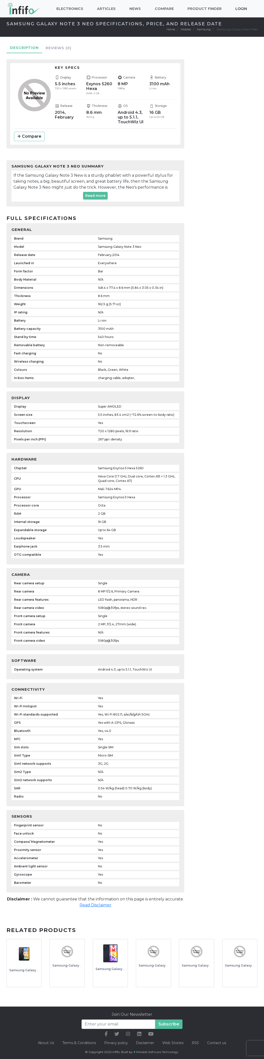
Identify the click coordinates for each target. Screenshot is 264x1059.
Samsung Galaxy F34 (26, 970)
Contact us (217, 1042)
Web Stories (173, 1042)
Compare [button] (164, 8)
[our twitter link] (116, 1033)
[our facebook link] (106, 1033)
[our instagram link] (128, 1033)
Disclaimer (145, 1042)
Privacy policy (115, 1042)
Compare (29, 136)
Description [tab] (24, 47)
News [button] (135, 8)
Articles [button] (106, 8)
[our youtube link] (151, 1033)
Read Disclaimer (95, 904)
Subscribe (168, 1023)
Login (241, 8)
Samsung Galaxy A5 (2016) (73, 965)
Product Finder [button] (204, 8)
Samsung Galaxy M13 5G (114, 969)
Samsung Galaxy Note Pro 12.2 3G (209, 965)
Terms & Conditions (78, 1042)
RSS (195, 1042)
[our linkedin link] (139, 1033)
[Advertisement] (228, 132)
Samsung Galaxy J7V (242, 965)
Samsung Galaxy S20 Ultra (160, 965)
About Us (45, 1042)
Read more (95, 195)
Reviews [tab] (58, 47)
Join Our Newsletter (132, 1014)
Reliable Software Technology (157, 1052)
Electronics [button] (69, 8)
